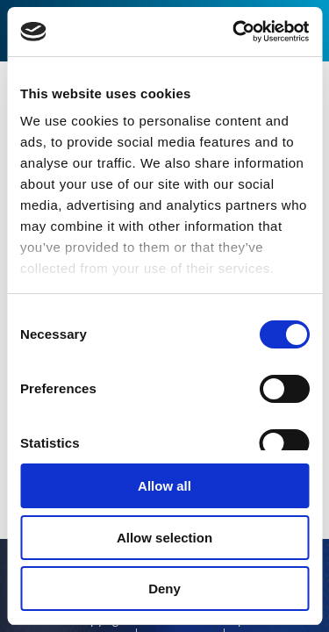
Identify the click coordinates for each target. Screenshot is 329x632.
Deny (164, 588)
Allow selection (164, 537)
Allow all (164, 485)
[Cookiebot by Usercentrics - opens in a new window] (234, 31)
